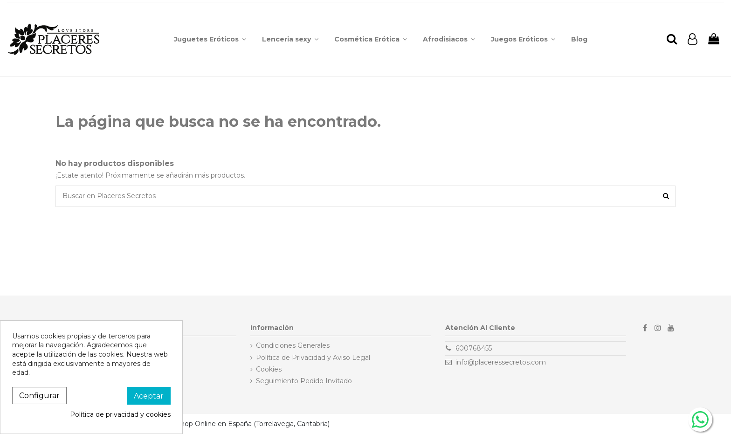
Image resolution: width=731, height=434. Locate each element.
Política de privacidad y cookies (120, 414)
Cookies (269, 369)
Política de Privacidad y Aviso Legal (313, 357)
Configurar (39, 395)
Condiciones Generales (293, 345)
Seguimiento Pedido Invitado (304, 381)
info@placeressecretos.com (500, 362)
